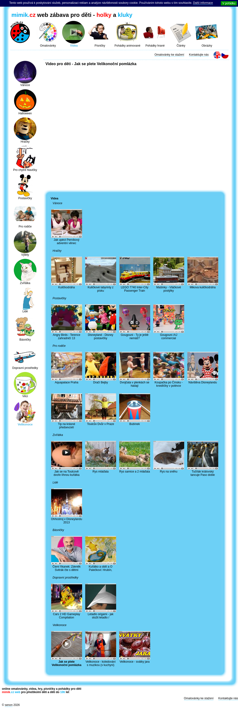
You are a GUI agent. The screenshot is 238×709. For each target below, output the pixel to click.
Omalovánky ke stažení (169, 54)
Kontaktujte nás (199, 54)
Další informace (203, 3)
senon (9, 705)
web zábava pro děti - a (71, 15)
